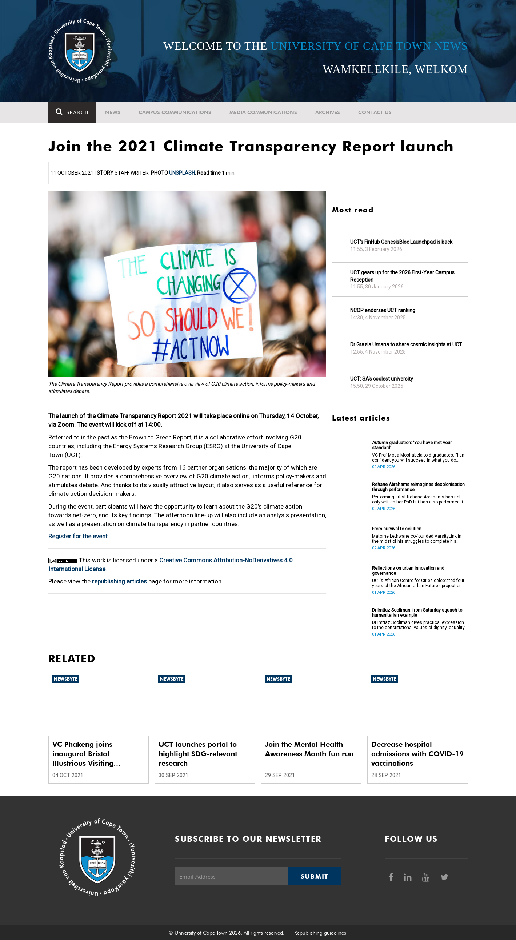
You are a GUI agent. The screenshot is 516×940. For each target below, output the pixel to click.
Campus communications (175, 112)
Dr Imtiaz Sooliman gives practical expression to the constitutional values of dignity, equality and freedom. (418, 625)
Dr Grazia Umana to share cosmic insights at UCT (406, 344)
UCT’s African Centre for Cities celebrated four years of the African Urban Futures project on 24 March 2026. (420, 583)
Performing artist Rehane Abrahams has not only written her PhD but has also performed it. (418, 499)
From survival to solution (396, 528)
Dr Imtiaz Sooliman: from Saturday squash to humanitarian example (417, 613)
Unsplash (182, 173)
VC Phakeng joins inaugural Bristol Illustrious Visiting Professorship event (85, 754)
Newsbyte (65, 679)
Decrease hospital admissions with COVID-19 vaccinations (417, 754)
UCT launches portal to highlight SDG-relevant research (198, 754)
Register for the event (78, 536)
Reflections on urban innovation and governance (408, 571)
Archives (327, 112)
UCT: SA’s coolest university (381, 379)
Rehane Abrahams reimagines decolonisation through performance (418, 487)
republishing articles (119, 581)
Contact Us (375, 112)
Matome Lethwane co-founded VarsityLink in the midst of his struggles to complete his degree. (416, 539)
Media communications (263, 112)
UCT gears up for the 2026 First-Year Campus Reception (402, 276)
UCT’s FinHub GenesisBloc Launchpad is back (401, 242)
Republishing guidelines (320, 933)
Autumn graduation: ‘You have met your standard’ (412, 445)
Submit (314, 876)
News (112, 112)
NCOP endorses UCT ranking (382, 310)
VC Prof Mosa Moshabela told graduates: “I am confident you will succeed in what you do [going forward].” (419, 458)
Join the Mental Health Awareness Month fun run (309, 749)
